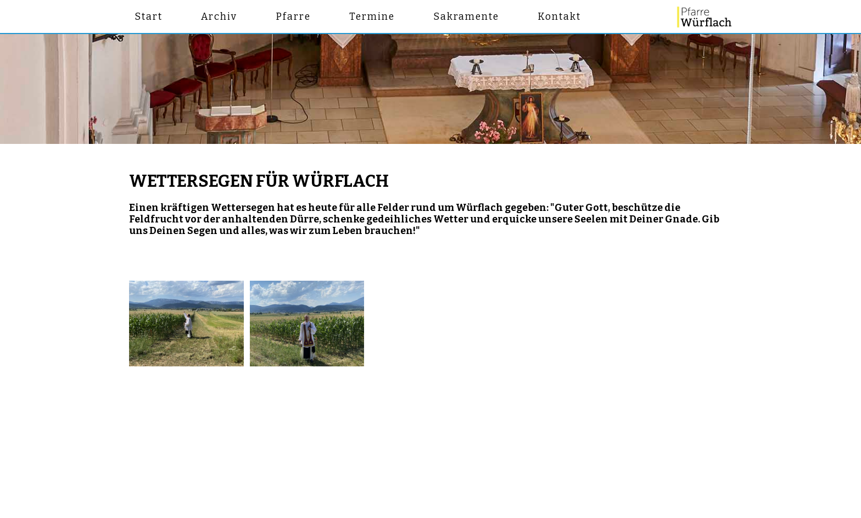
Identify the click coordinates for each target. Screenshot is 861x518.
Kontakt (559, 17)
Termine (372, 17)
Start (149, 17)
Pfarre (293, 17)
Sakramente (466, 17)
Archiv (219, 17)
